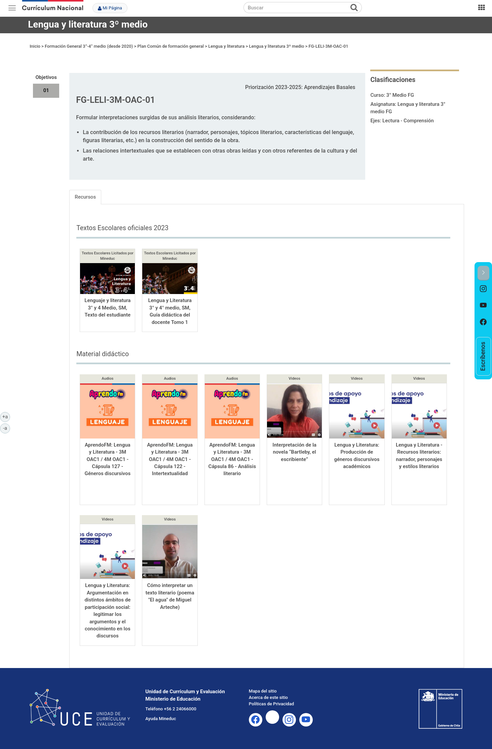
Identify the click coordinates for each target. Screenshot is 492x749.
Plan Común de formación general (171, 46)
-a (6, 427)
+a (6, 416)
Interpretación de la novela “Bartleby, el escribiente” (294, 452)
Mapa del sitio (263, 691)
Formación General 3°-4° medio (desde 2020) (89, 46)
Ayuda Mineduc (160, 718)
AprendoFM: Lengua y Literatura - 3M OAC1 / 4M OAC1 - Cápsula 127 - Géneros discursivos (107, 459)
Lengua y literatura (226, 46)
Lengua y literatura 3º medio (88, 24)
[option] (483, 289)
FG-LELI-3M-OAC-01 (328, 46)
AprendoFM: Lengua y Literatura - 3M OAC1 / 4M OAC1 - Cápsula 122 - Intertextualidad (170, 459)
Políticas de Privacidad (271, 703)
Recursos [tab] (85, 197)
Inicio (35, 46)
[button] (483, 273)
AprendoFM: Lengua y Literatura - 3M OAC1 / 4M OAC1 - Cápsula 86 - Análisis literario (232, 459)
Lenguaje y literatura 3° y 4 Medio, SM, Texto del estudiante (107, 307)
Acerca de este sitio (268, 697)
